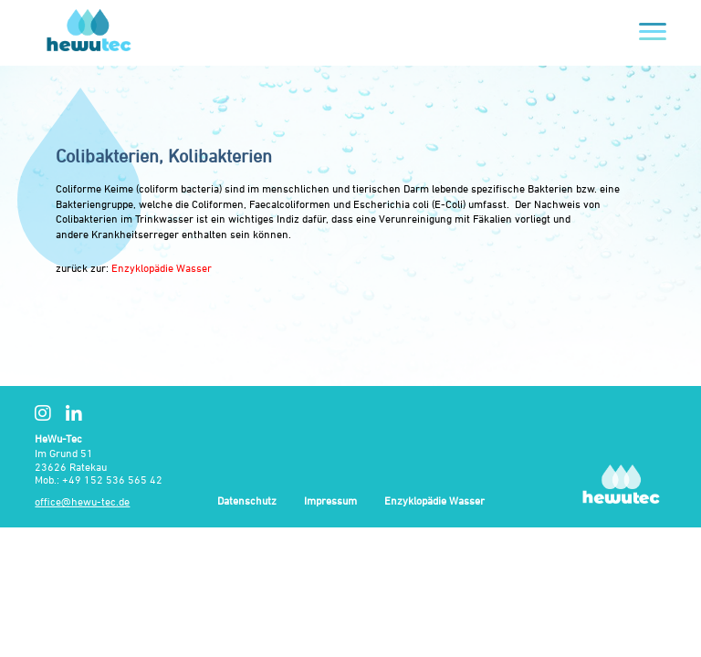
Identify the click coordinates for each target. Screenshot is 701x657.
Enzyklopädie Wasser (161, 268)
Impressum (330, 501)
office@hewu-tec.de (82, 501)
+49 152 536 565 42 (112, 479)
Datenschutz (247, 501)
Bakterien (550, 188)
